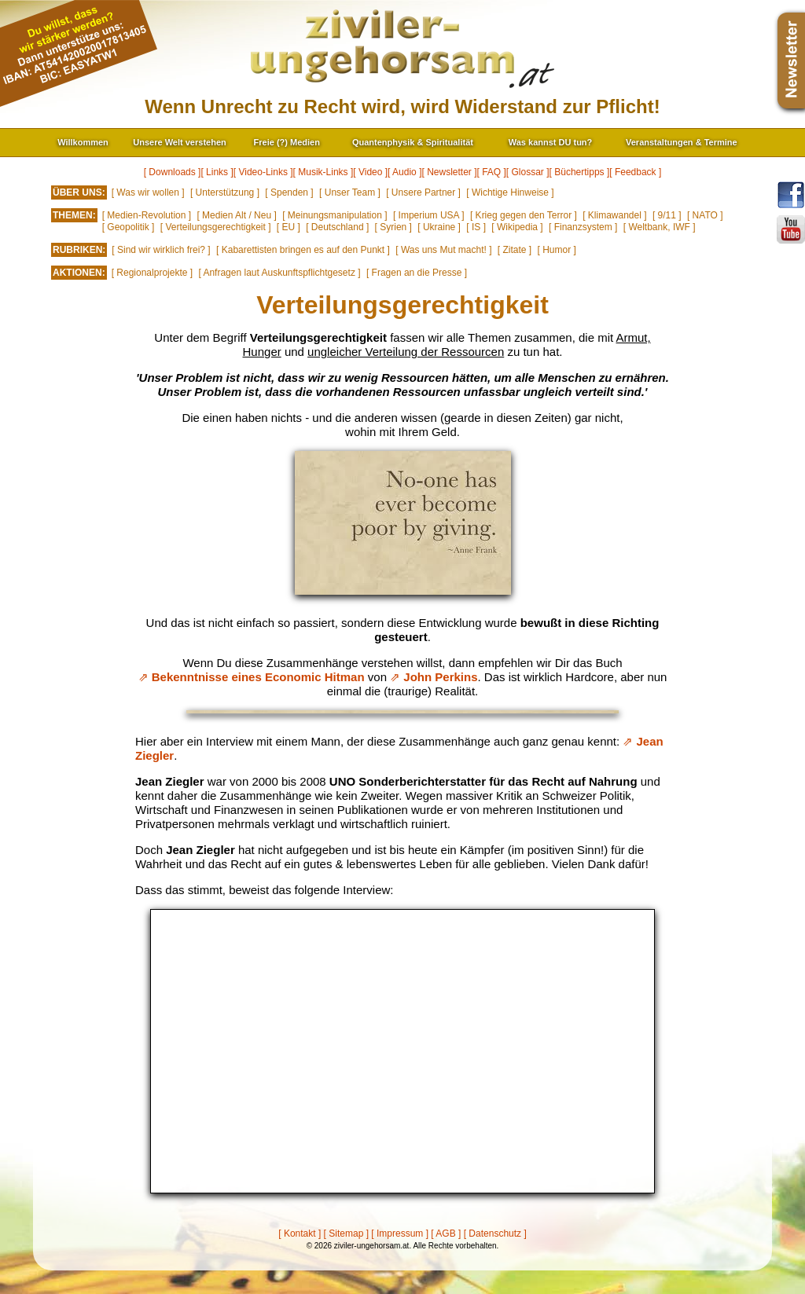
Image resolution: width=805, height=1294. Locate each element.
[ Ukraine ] (439, 227)
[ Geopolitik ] (128, 227)
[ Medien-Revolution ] (146, 215)
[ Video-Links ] (263, 172)
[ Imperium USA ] (429, 215)
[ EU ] (288, 227)
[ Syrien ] (393, 227)
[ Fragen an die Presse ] (416, 272)
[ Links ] (216, 172)
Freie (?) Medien (287, 142)
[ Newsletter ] (448, 172)
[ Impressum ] (399, 1233)
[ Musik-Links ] (323, 172)
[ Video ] (370, 172)
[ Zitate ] (514, 249)
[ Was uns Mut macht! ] (443, 249)
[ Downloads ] (172, 172)
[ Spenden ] (289, 192)
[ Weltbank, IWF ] (659, 227)
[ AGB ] (446, 1233)
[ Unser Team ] (349, 192)
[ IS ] (476, 227)
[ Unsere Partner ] (423, 192)
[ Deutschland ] (337, 227)
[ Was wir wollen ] (148, 192)
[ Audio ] (404, 172)
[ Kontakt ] (299, 1233)
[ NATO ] (705, 215)
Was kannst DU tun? (551, 142)
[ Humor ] (557, 249)
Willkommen (82, 142)
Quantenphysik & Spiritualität (412, 142)
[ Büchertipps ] (580, 172)
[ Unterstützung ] (224, 192)
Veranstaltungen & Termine (681, 142)
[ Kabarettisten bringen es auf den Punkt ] (303, 249)
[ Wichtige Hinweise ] (509, 192)
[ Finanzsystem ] (583, 227)
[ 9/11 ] (667, 215)
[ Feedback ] (635, 172)
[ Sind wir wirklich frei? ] (161, 249)
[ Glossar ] (528, 172)
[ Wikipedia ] (516, 227)
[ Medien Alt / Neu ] (236, 215)
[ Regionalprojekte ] (152, 272)
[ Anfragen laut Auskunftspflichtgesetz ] (279, 272)
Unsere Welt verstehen (179, 142)
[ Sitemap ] (346, 1233)
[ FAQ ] (491, 172)
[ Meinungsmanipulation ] (334, 215)
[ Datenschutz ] (495, 1233)
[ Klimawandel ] (614, 215)
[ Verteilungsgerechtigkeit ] (215, 227)
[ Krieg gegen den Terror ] (523, 215)
